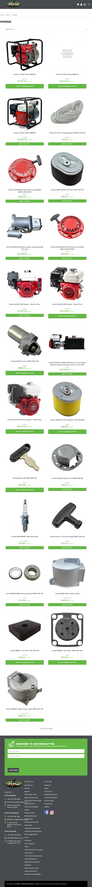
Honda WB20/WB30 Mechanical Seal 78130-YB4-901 (24, 593)
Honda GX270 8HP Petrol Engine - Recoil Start (25, 420)
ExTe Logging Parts (31, 834)
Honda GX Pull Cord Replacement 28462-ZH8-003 (67, 133)
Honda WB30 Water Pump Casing (67, 593)
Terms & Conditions (51, 797)
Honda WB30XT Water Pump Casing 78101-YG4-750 (24, 709)
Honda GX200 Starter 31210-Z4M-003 (24, 361)
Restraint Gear (30, 813)
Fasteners (28, 840)
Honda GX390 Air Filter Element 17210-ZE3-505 (67, 420)
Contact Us (48, 791)
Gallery (46, 807)
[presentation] (23, 763)
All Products (29, 785)
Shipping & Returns (50, 794)
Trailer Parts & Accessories (34, 850)
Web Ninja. (64, 884)
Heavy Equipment (31, 859)
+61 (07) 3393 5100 (14, 835)
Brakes (27, 810)
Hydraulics (28, 865)
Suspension (28, 825)
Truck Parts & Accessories (33, 856)
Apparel (27, 791)
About (46, 788)
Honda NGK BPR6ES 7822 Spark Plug (25, 536)
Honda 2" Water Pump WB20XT (24, 74)
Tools (26, 837)
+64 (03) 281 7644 (13, 816)
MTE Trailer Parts (31, 794)
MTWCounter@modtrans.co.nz (15, 802)
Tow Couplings (29, 843)
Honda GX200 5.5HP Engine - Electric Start (24, 304)
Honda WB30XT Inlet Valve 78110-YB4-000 (67, 650)
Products (47, 785)
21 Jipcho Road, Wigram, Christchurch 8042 (14, 825)
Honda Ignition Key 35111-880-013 (25, 478)
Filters (27, 847)
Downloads (48, 804)
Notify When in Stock (25, 86)
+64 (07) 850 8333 (13, 799)
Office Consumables (31, 807)
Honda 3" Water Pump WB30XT (24, 133)
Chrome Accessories (31, 822)
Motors (27, 788)
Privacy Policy (49, 801)
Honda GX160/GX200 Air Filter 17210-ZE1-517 (67, 190)
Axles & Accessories (31, 797)
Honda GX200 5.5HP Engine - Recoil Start (67, 304)
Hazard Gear (29, 853)
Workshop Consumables (33, 874)
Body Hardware (30, 804)
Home (2, 15)
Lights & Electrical (31, 871)
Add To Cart (24, 144)
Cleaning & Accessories (32, 828)
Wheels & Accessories (32, 862)
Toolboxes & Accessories (33, 831)
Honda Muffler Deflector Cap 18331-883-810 (67, 478)
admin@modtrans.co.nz (15, 838)
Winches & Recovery (32, 868)
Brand (8, 15)
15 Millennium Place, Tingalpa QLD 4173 (14, 842)
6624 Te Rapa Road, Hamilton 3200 (14, 806)
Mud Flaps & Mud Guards (33, 801)
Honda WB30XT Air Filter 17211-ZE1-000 (24, 650)
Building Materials (31, 816)
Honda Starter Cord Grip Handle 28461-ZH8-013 (67, 536)
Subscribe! (13, 770)
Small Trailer (29, 819)
